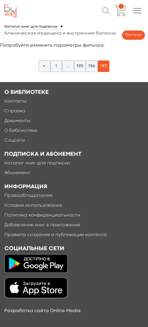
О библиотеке (20, 131)
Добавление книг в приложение (42, 225)
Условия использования (33, 206)
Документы (17, 121)
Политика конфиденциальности (42, 215)
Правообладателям (28, 196)
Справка (14, 111)
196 (91, 66)
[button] (137, 10)
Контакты (15, 101)
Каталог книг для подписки (30, 26)
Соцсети (14, 140)
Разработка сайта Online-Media (42, 311)
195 (79, 66)
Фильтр (133, 35)
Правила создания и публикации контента (55, 235)
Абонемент (17, 173)
